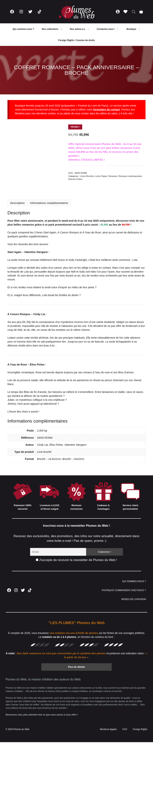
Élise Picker (56, 444)
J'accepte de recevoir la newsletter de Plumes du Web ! (76, 560)
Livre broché (44, 451)
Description (17, 202)
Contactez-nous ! (110, 29)
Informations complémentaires (49, 202)
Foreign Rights (140, 729)
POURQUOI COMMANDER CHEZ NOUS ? (124, 590)
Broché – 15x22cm (73, 458)
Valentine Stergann (75, 444)
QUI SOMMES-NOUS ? (134, 581)
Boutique (135, 29)
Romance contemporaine (130, 176)
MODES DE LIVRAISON (133, 599)
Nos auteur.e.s (81, 29)
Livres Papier (101, 176)
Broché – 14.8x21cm (49, 458)
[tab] (17, 203)
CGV (124, 729)
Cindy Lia (42, 444)
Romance (112, 176)
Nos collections (54, 29)
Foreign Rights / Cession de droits (76, 40)
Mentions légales (108, 729)
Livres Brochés (87, 176)
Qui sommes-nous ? (23, 29)
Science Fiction (75, 179)
